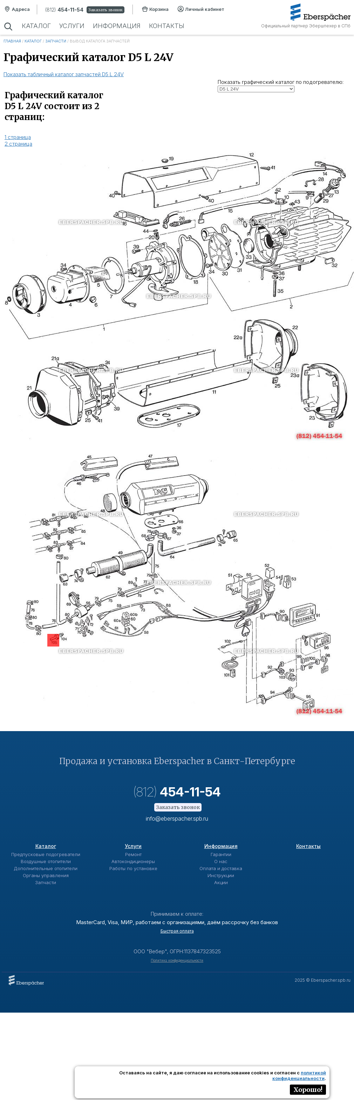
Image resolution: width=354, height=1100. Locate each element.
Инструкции (220, 875)
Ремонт (133, 854)
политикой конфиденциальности (299, 1075)
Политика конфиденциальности (177, 960)
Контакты (165, 25)
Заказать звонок (105, 9)
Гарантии (221, 854)
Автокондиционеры (133, 861)
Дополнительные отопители (45, 868)
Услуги (71, 25)
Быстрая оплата (177, 931)
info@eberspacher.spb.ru (177, 818)
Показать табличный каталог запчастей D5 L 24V (64, 74)
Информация (116, 25)
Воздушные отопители (46, 861)
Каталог (36, 25)
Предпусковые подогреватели (45, 854)
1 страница (18, 137)
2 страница (18, 143)
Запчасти (55, 41)
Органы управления (46, 875)
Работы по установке (133, 868)
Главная (12, 41)
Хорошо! (307, 1090)
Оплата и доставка (220, 868)
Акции (221, 882)
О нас (220, 861)
